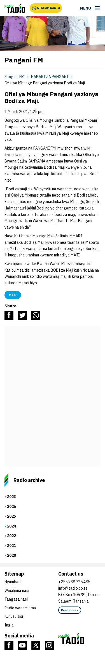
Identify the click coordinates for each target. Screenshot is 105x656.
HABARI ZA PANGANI (49, 76)
